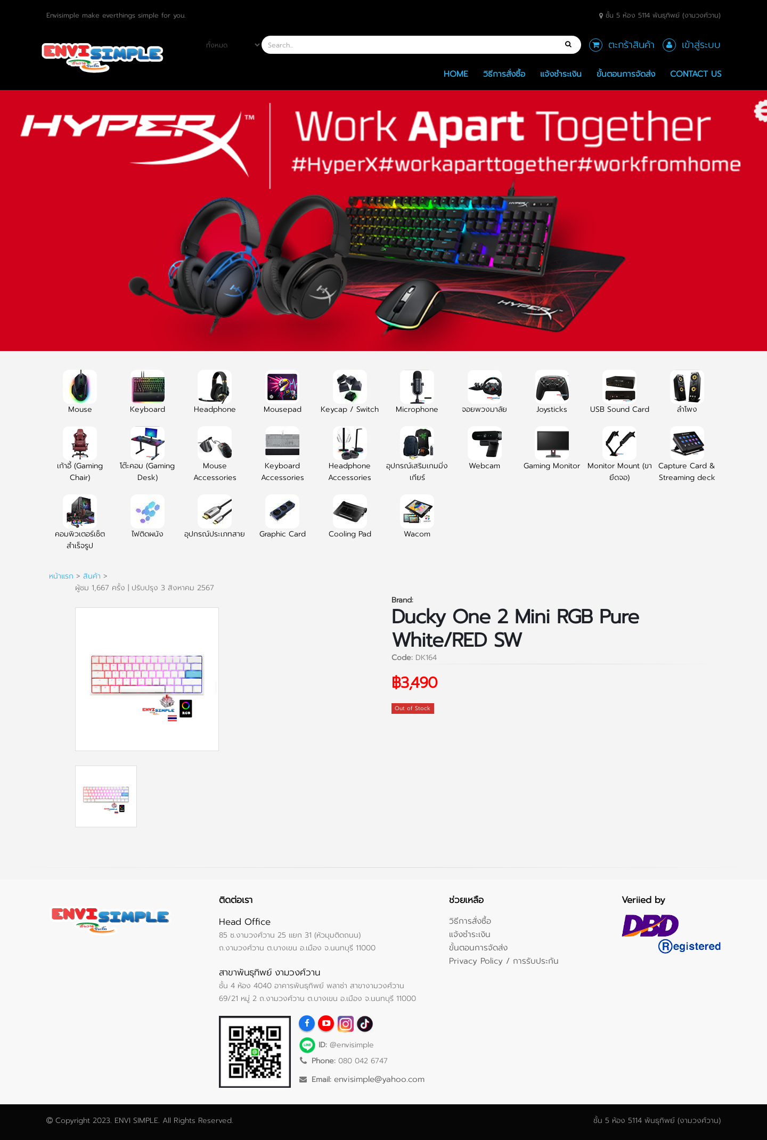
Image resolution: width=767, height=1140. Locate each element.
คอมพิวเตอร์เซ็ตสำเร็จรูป (80, 528)
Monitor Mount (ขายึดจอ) (620, 460)
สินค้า (92, 576)
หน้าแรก (61, 576)
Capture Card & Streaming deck (686, 460)
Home (456, 74)
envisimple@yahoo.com (379, 1079)
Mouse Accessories (214, 460)
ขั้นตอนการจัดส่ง (626, 74)
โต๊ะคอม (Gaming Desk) (147, 460)
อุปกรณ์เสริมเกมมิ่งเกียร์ (417, 460)
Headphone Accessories (349, 460)
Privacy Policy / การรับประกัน (504, 961)
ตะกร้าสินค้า (631, 44)
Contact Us (696, 74)
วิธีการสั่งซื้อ (504, 74)
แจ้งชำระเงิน (561, 74)
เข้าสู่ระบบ (701, 44)
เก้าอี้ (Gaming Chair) (80, 460)
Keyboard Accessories (282, 460)
